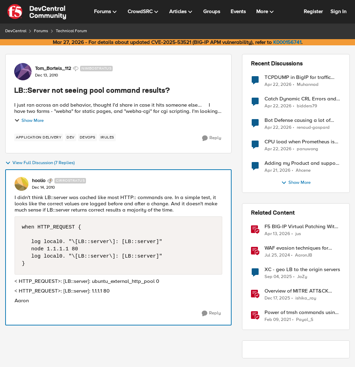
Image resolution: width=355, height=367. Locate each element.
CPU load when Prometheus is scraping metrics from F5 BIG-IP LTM (301, 142)
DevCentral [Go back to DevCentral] (15, 31)
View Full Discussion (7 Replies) (40, 163)
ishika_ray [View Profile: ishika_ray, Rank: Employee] (305, 298)
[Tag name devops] (87, 137)
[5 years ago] (278, 320)
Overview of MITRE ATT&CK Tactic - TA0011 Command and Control (299, 291)
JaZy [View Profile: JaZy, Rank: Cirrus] (302, 276)
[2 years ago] (277, 255)
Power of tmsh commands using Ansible (301, 312)
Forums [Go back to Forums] (41, 31)
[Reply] (212, 138)
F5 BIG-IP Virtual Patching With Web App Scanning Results (301, 227)
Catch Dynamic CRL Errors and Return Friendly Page (300, 99)
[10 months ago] (278, 277)
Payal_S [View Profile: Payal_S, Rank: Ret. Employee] (304, 319)
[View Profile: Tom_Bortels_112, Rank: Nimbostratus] (23, 71)
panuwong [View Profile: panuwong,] (307, 149)
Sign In (338, 11)
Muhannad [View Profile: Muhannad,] (308, 84)
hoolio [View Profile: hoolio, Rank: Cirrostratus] (38, 181)
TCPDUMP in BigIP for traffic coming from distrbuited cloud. (300, 77)
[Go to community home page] (36, 11)
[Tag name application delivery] (38, 137)
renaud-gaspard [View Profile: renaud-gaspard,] (313, 127)
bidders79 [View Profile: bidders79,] (307, 106)
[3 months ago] (278, 84)
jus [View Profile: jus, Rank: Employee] (298, 233)
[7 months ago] (277, 298)
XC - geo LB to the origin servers (302, 269)
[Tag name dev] (70, 137)
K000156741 (287, 42)
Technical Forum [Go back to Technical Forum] (71, 31)
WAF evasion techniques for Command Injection (296, 248)
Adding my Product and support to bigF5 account (302, 163)
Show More (29, 120)
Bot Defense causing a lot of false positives (297, 120)
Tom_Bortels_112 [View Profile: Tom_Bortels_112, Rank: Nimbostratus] (53, 68)
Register (313, 11)
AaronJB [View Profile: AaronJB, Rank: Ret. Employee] (303, 255)
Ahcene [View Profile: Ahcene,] (303, 170)
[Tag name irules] (107, 137)
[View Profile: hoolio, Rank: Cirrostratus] (21, 184)
